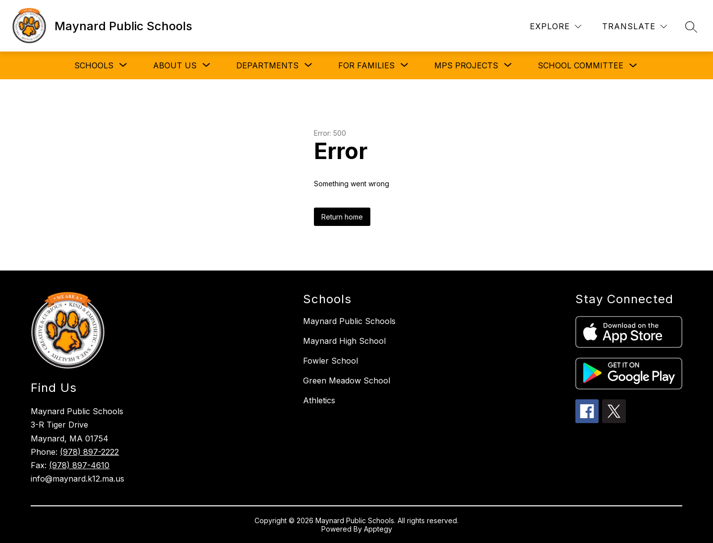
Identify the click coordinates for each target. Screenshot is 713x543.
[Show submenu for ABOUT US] (175, 65)
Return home (342, 217)
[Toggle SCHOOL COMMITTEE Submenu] (633, 65)
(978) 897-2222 (89, 452)
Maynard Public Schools (349, 321)
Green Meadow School (346, 380)
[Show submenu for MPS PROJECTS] (466, 65)
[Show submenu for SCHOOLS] (93, 65)
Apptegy (378, 529)
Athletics (319, 400)
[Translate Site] (634, 26)
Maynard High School (344, 341)
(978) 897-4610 (79, 465)
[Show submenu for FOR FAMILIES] (366, 65)
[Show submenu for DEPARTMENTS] (267, 65)
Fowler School (330, 361)
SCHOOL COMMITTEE (580, 65)
